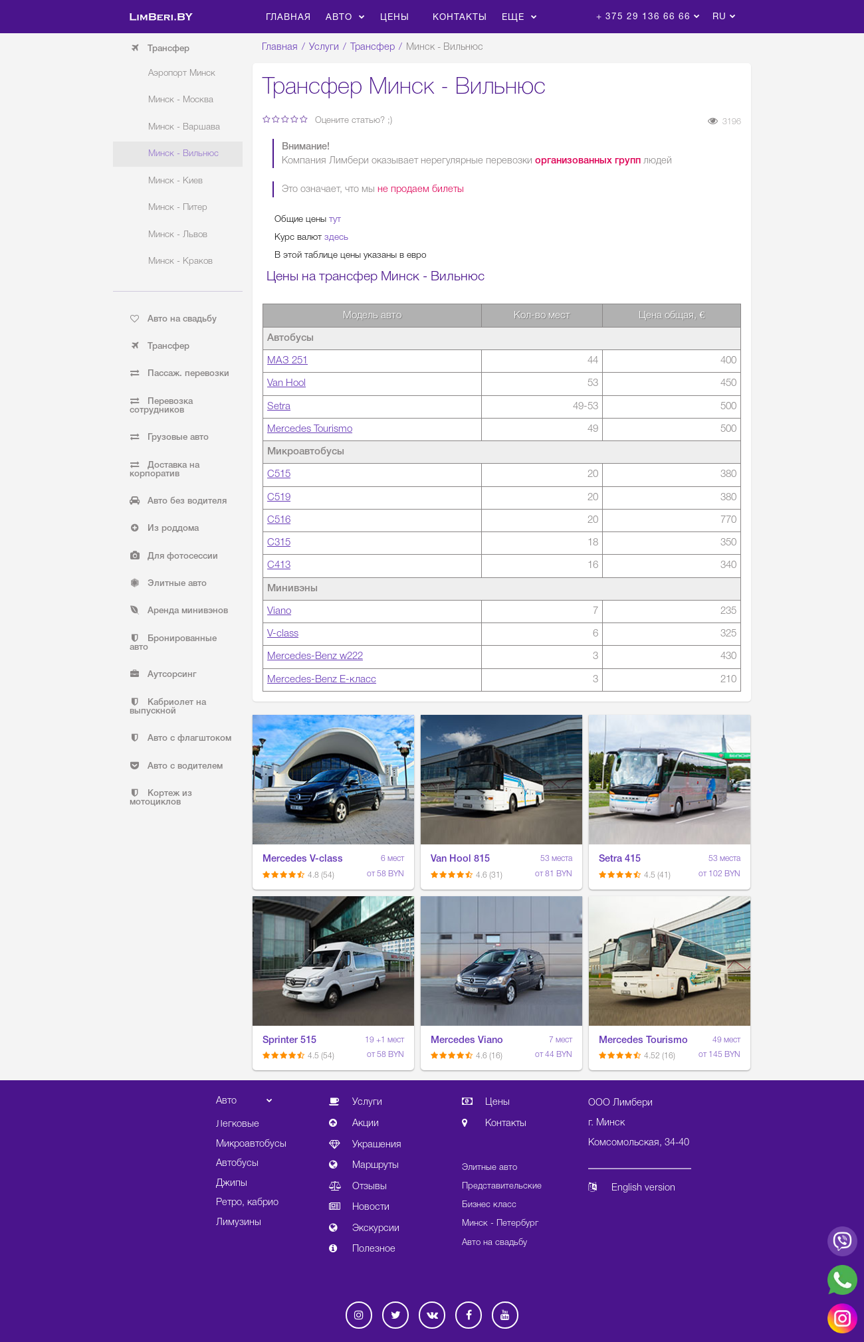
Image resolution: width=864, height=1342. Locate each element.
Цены (394, 17)
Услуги (324, 47)
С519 (278, 497)
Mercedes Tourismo (309, 429)
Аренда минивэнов (179, 610)
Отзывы (358, 1187)
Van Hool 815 (460, 859)
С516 (278, 520)
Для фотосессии (174, 556)
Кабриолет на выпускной (168, 707)
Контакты (460, 17)
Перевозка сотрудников (161, 406)
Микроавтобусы (251, 1144)
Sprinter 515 (289, 1040)
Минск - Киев (175, 181)
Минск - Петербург (500, 1224)
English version (631, 1188)
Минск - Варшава (184, 127)
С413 (278, 565)
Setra (278, 406)
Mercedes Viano (467, 1040)
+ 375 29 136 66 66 (643, 17)
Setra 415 (620, 859)
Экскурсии (364, 1228)
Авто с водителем (176, 766)
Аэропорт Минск (181, 73)
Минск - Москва (180, 100)
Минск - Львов (177, 235)
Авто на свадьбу (173, 319)
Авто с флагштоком (180, 738)
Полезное (362, 1249)
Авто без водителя (178, 501)
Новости (359, 1207)
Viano (279, 611)
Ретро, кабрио (247, 1202)
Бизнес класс (489, 1205)
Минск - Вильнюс (183, 153)
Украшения (365, 1145)
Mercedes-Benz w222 (315, 656)
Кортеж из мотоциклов (161, 798)
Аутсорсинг (163, 674)
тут (335, 219)
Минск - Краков (180, 261)
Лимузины (238, 1222)
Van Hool (286, 383)
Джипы (231, 1183)
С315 (278, 542)
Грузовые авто (169, 437)
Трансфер (372, 47)
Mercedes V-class (303, 859)
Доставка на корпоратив (164, 469)
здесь (336, 237)
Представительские (502, 1187)
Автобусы (237, 1163)
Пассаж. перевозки (179, 373)
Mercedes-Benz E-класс (321, 679)
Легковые (237, 1124)
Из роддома (164, 528)
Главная (288, 17)
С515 (278, 474)
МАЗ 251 (287, 360)
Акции (354, 1123)
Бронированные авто (173, 643)
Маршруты (364, 1165)
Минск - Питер (177, 207)
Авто (346, 17)
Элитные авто (168, 583)
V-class (282, 633)
